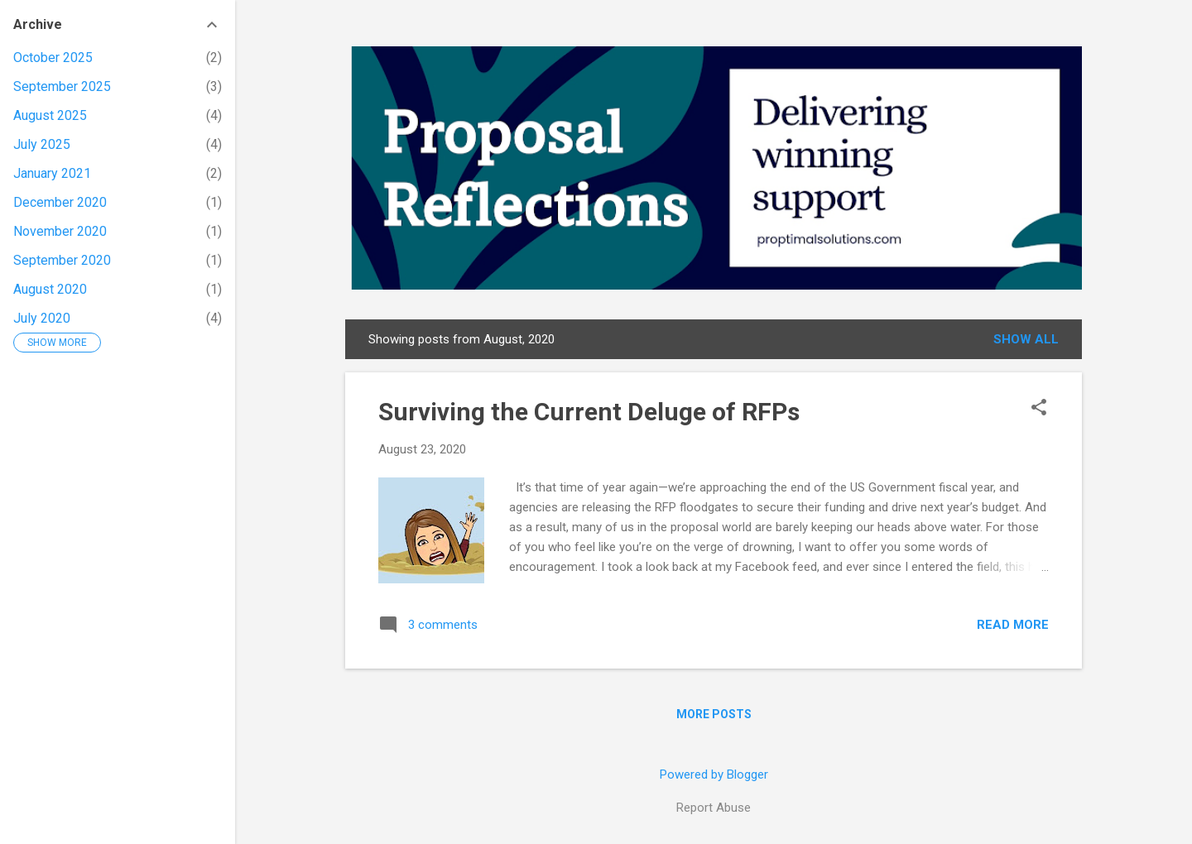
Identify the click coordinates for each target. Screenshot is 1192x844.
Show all (1026, 339)
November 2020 (60, 231)
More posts (714, 714)
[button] (1039, 408)
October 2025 (53, 57)
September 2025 (62, 86)
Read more (1013, 624)
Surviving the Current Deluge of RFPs (589, 411)
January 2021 (52, 173)
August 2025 (50, 115)
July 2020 (41, 318)
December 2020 (60, 202)
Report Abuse (713, 807)
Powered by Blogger (714, 774)
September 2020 (62, 260)
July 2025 (41, 144)
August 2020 (50, 289)
